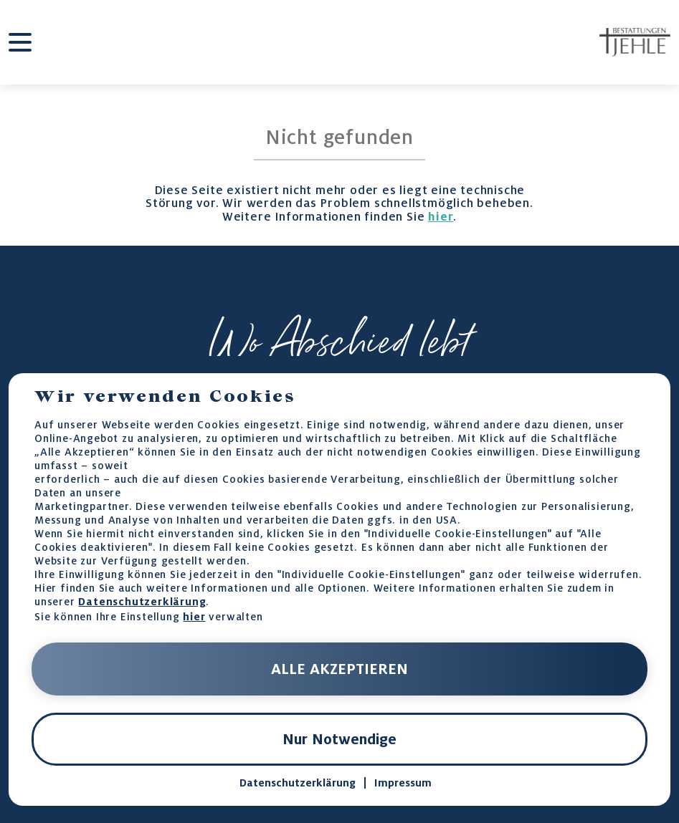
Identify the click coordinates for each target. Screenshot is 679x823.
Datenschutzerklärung (142, 601)
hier (440, 216)
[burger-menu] (20, 42)
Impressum (403, 783)
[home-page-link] (634, 42)
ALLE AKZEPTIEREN (339, 669)
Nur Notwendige (339, 739)
